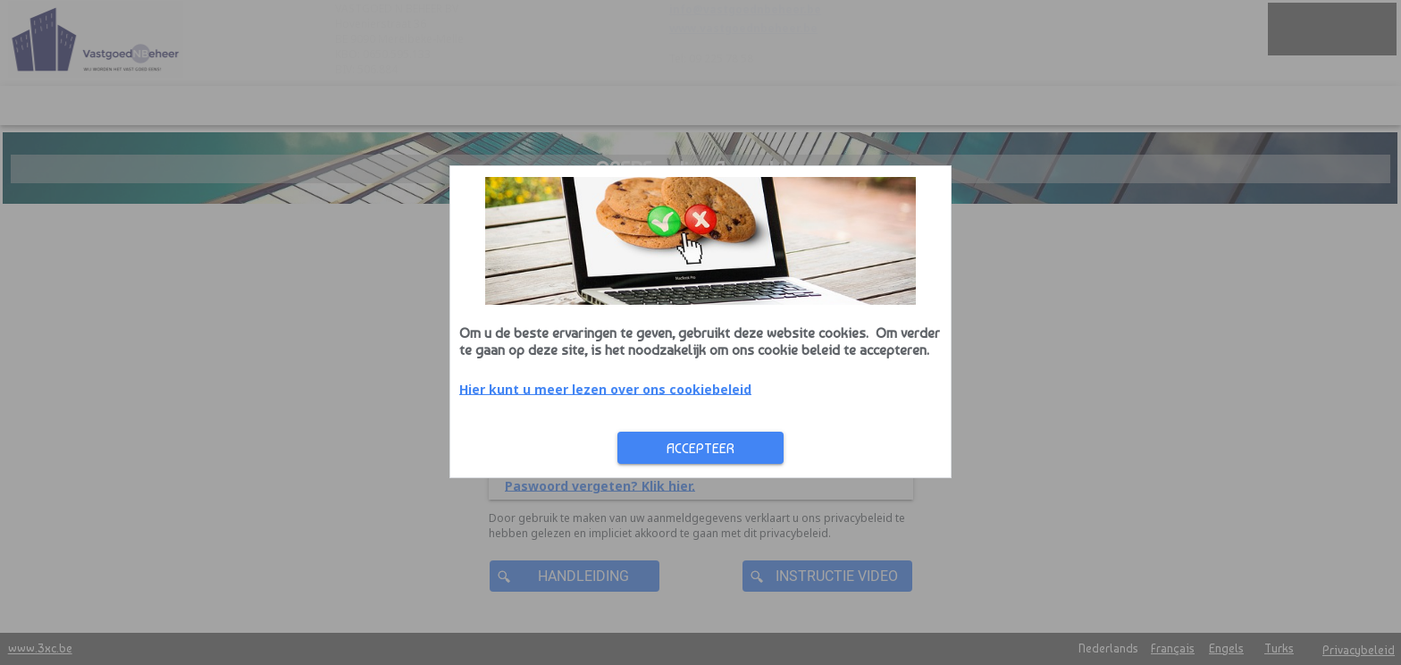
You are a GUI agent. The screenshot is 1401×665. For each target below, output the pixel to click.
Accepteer (488, 448)
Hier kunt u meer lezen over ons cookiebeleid (393, 388)
